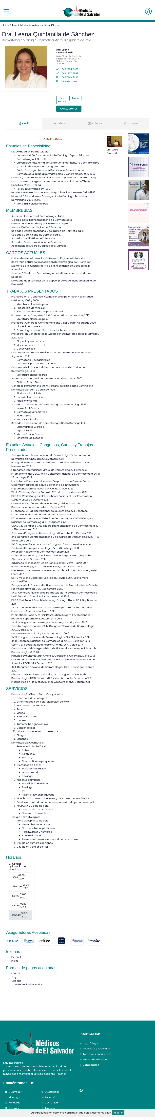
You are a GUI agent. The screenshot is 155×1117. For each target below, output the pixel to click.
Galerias (95, 123)
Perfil (24, 123)
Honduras (14, 1102)
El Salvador (15, 1092)
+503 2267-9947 (67, 73)
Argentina (51, 1108)
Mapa (75, 98)
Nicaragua (15, 1097)
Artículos (131, 123)
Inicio (6, 25)
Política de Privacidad (96, 1059)
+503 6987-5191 (66, 81)
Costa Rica (51, 1102)
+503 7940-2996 (67, 77)
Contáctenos (69, 109)
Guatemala (52, 1092)
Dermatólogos (51, 25)
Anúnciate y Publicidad (97, 1048)
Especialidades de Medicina (26, 25)
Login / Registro (92, 1043)
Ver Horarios (62, 99)
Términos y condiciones (97, 1054)
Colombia (15, 1108)
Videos (60, 123)
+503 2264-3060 (67, 69)
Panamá (50, 1097)
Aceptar (118, 1112)
